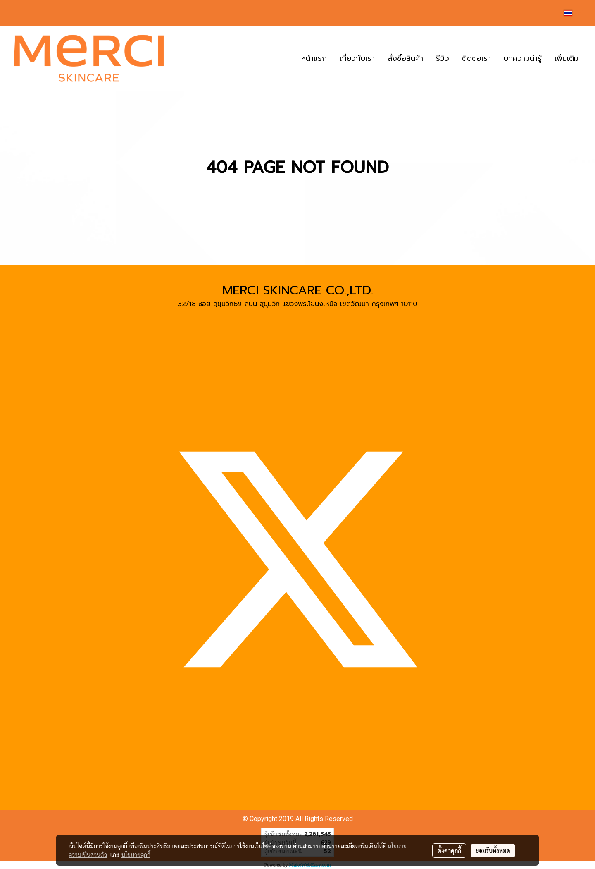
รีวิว (442, 58)
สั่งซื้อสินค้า (405, 58)
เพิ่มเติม (566, 58)
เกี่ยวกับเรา (357, 58)
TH (573, 12)
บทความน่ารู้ (523, 58)
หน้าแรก (314, 58)
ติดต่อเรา (476, 58)
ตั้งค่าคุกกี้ (449, 850)
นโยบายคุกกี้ (135, 854)
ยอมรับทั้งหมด (493, 850)
